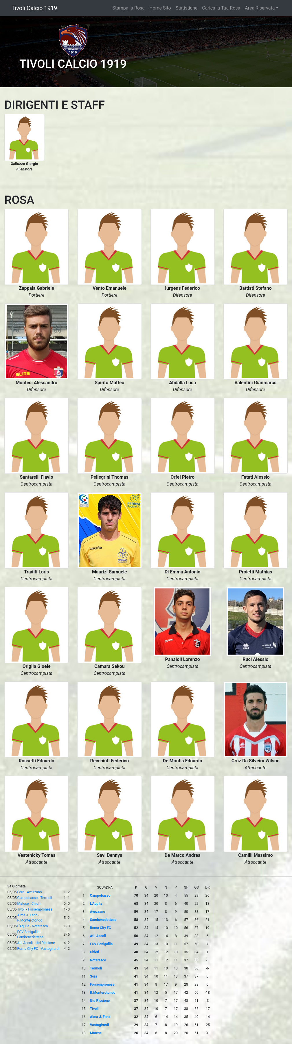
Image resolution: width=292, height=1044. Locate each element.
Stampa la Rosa (128, 8)
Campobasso (27, 898)
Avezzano (34, 892)
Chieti (36, 904)
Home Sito (160, 8)
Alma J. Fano (27, 915)
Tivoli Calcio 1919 (34, 8)
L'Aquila (23, 926)
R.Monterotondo (29, 920)
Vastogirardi (50, 949)
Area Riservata (260, 8)
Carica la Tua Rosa (221, 8)
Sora (20, 892)
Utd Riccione (45, 943)
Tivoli (21, 909)
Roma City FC (27, 949)
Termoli (46, 898)
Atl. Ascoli (25, 943)
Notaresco (40, 926)
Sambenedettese (30, 937)
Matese (23, 904)
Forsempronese (40, 909)
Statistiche (187, 8)
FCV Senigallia (28, 932)
